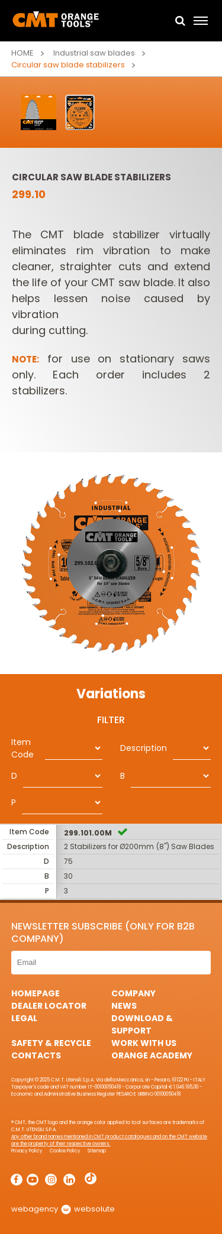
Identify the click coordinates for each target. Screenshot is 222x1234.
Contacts (36, 1055)
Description (143, 748)
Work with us (143, 1043)
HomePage (35, 993)
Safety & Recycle (51, 1043)
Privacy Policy (27, 1151)
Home (22, 53)
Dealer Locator (48, 1006)
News (124, 1006)
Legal (24, 1018)
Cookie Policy (65, 1151)
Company (133, 993)
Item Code (22, 748)
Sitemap (97, 1151)
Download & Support (142, 1024)
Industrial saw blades (94, 53)
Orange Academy (151, 1055)
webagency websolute (63, 1208)
